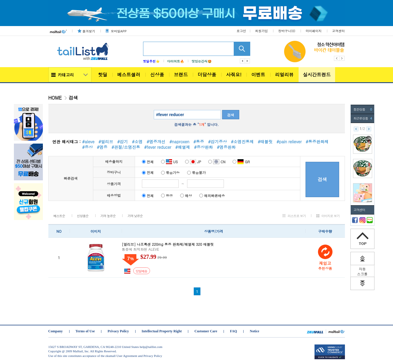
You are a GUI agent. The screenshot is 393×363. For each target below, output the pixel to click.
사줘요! (234, 74)
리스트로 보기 (297, 216)
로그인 (241, 31)
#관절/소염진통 (125, 147)
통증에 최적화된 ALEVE (214, 247)
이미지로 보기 (330, 216)
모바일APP (119, 31)
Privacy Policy (118, 331)
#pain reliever (289, 141)
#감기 (122, 141)
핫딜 (102, 74)
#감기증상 (217, 141)
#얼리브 (105, 141)
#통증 (198, 141)
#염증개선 (156, 141)
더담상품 (207, 74)
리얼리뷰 (284, 74)
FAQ (233, 331)
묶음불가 (196, 172)
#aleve (88, 141)
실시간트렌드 (317, 74)
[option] (314, 51)
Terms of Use (85, 331)
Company (55, 331)
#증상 (87, 147)
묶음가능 (170, 172)
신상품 (157, 74)
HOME (55, 97)
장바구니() (286, 31)
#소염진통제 (242, 141)
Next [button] (342, 58)
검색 (230, 114)
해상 (186, 195)
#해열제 (182, 147)
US (169, 161)
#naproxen (179, 141)
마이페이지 (314, 31)
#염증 (102, 147)
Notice (254, 331)
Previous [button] (336, 58)
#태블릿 (265, 141)
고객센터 (338, 31)
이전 (242, 60)
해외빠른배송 (212, 195)
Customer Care (205, 331)
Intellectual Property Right (162, 331)
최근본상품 (363, 118)
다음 (247, 60)
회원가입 (261, 31)
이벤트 (258, 74)
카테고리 (66, 75)
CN (216, 161)
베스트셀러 (128, 74)
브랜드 (181, 74)
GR (241, 161)
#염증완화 (226, 147)
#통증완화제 (317, 141)
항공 (167, 195)
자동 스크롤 (362, 271)
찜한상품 (363, 109)
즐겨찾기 (89, 31)
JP (193, 161)
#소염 (137, 141)
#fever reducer (157, 147)
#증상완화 (203, 147)
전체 (148, 161)
